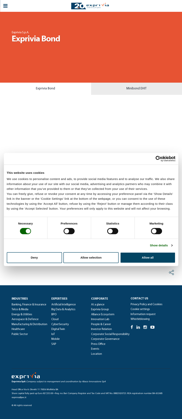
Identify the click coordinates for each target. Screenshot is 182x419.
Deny (34, 257)
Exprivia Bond (45, 88)
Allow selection (91, 257)
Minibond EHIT (136, 88)
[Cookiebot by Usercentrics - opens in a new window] (158, 159)
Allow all (148, 257)
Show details (159, 245)
